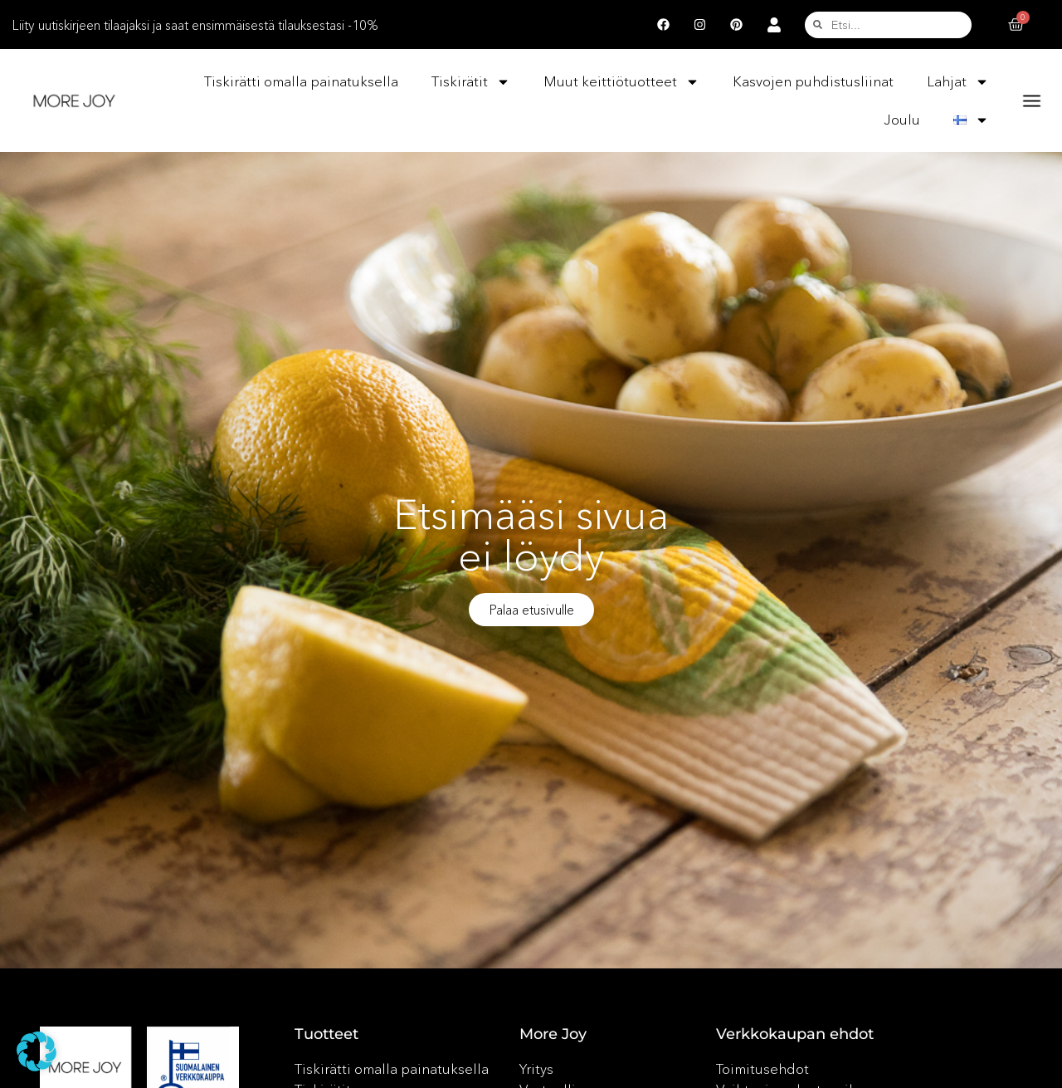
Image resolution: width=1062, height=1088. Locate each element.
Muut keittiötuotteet (621, 81)
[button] (36, 1051)
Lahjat (958, 81)
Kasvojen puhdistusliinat (813, 81)
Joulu (902, 119)
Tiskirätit (470, 81)
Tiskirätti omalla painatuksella (301, 81)
